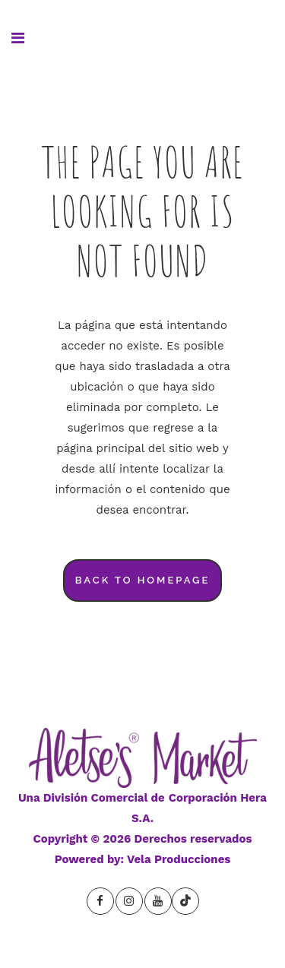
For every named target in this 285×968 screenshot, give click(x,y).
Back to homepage (143, 580)
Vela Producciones (178, 859)
